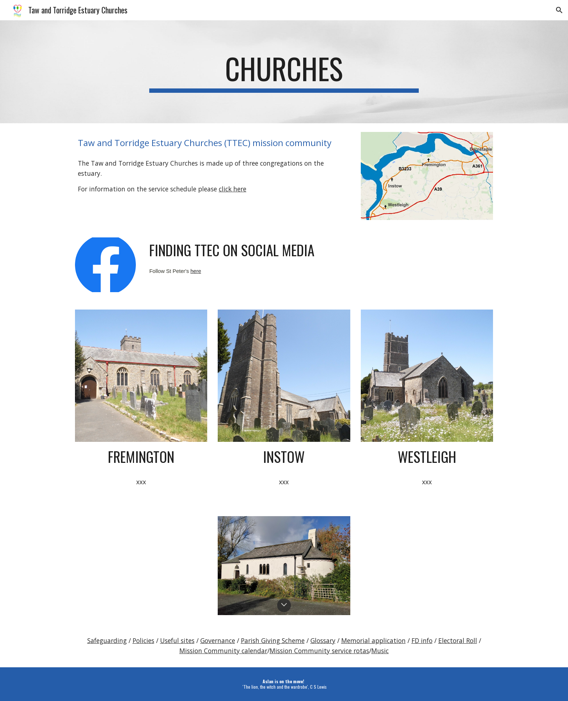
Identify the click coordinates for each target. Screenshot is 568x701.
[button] (559, 10)
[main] (284, 72)
